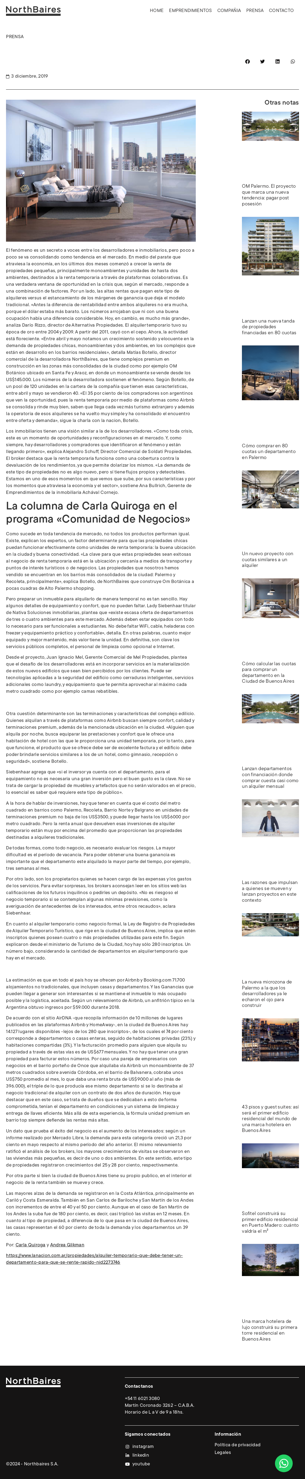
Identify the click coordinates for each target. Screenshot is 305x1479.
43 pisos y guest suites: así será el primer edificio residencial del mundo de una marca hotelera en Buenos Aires (270, 1119)
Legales (223, 1452)
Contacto (281, 10)
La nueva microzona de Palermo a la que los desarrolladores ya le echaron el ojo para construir (267, 994)
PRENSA (15, 37)
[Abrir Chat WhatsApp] (284, 1463)
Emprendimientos (190, 10)
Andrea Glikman (67, 1245)
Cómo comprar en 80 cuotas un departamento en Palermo (269, 452)
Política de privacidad (238, 1445)
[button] (247, 61)
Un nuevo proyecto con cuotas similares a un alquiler (267, 559)
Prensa (254, 10)
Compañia (229, 10)
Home (157, 10)
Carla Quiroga (31, 1245)
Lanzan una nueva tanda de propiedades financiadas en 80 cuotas (269, 327)
